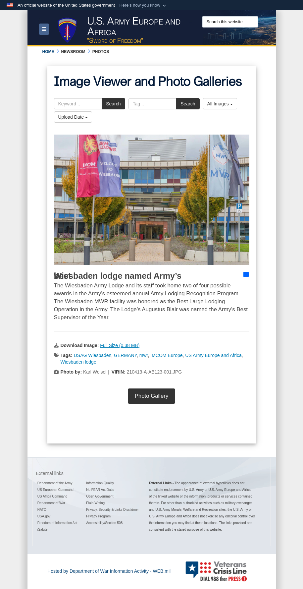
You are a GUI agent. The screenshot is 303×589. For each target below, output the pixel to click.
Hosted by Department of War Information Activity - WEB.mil (109, 571)
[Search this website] (230, 22)
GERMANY (125, 355)
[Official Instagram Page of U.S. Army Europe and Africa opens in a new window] (225, 37)
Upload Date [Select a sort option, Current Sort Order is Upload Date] (73, 117)
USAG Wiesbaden (93, 355)
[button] (143, 5)
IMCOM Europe (166, 355)
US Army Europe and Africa (213, 355)
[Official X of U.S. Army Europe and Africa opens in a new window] (209, 37)
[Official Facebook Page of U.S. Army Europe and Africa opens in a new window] (217, 37)
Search (113, 103)
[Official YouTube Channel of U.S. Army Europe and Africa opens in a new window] (232, 37)
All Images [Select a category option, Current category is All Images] (220, 103)
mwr (143, 355)
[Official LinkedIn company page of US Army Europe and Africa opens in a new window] (240, 37)
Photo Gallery (152, 396)
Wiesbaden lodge (78, 362)
